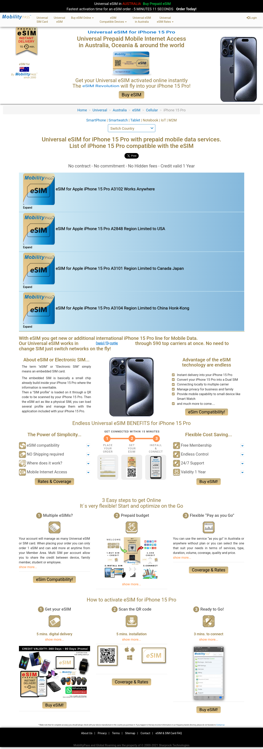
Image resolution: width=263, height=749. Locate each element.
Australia (120, 110)
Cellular (152, 110)
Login (252, 17)
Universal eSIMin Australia (142, 19)
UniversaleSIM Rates (165, 19)
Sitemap (130, 733)
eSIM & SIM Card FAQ (169, 733)
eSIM (136, 110)
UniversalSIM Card (42, 19)
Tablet (135, 120)
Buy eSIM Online (82, 17)
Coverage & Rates (208, 570)
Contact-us (220, 725)
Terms (116, 733)
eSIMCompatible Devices (113, 19)
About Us (86, 733)
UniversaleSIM (59, 19)
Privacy (102, 733)
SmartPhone (96, 120)
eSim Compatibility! (206, 412)
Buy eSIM (131, 95)
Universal (99, 110)
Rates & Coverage (54, 481)
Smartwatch (119, 120)
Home (82, 110)
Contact (145, 733)
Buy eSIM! (208, 481)
